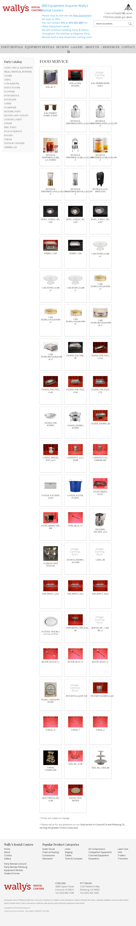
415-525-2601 (76, 22)
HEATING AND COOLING (16, 115)
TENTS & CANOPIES (14, 143)
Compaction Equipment (100, 852)
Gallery (77, 47)
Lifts (120, 852)
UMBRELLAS (10, 147)
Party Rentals (12, 47)
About (7, 852)
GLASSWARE (10, 107)
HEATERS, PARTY (12, 111)
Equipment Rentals (39, 47)
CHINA (7, 79)
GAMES (7, 103)
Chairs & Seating (50, 852)
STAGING (8, 135)
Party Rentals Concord (15, 863)
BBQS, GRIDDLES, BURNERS (18, 71)
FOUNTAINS (10, 99)
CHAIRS (8, 75)
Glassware (47, 858)
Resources (110, 47)
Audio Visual (48, 849)
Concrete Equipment (98, 855)
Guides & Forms (12, 873)
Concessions (48, 855)
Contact (128, 47)
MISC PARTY (10, 127)
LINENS (8, 123)
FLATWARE (9, 91)
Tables (68, 855)
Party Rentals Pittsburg (15, 867)
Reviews (62, 47)
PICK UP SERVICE (13, 131)
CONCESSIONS (11, 83)
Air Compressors (96, 849)
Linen (67, 849)
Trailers (122, 855)
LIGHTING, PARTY (13, 119)
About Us (92, 47)
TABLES (8, 139)
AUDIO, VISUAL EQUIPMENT (18, 67)
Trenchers (123, 858)
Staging (69, 852)
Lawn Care (123, 849)
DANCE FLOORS (12, 87)
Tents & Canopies (73, 858)
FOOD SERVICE (11, 95)
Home (7, 849)
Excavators (93, 858)
